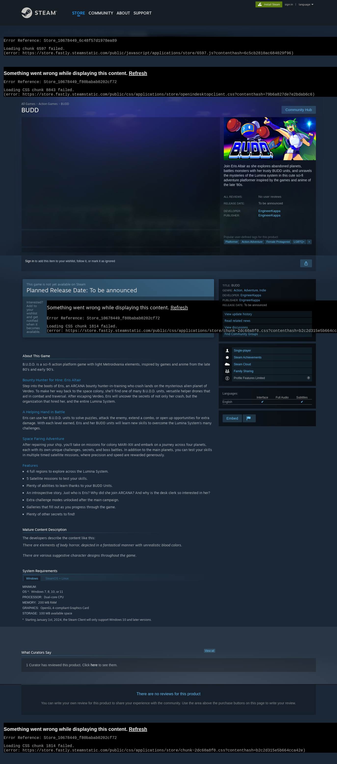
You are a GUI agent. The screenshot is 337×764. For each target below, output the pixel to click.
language (304, 4)
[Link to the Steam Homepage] (43, 17)
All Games (28, 110)
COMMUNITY (101, 13)
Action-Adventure (252, 247)
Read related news (237, 394)
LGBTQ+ (299, 247)
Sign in (29, 267)
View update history (238, 387)
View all (209, 659)
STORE (78, 13)
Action (238, 363)
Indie (262, 363)
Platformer (232, 247)
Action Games (48, 110)
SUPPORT (143, 13)
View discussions (236, 400)
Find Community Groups (241, 407)
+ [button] (309, 247)
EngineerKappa (269, 217)
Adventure (251, 363)
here (94, 673)
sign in (289, 4)
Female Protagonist (278, 247)
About (123, 13)
